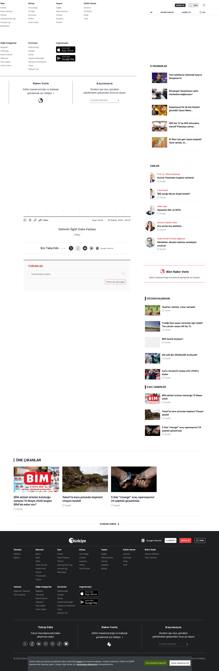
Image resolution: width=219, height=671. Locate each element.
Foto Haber (40, 605)
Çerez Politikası (198, 658)
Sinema (126, 554)
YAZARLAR (39, 12)
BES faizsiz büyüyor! (172, 339)
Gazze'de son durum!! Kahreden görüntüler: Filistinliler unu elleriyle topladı (74, 19)
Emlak (38, 572)
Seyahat (104, 565)
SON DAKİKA (21, 12)
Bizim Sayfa (150, 549)
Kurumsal (61, 586)
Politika (17, 554)
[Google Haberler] (105, 248)
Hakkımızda (62, 591)
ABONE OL (180, 5)
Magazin (39, 591)
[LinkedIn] (85, 248)
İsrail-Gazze (84, 568)
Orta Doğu (84, 554)
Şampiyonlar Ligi (64, 565)
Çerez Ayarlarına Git (180, 663)
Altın (38, 557)
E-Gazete (29, 5)
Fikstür (60, 561)
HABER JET (186, 12)
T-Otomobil (41, 576)
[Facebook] (78, 248)
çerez (79, 661)
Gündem (18, 549)
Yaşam (104, 549)
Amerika (83, 561)
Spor (59, 549)
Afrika (82, 565)
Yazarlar (17, 586)
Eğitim (17, 557)
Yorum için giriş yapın (115, 282)
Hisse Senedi (41, 565)
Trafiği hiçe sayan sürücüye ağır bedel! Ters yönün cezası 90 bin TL (182, 325)
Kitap (125, 561)
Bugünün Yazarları (22, 591)
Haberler (39, 602)
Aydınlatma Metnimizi (86, 664)
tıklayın (196, 277)
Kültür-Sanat (129, 549)
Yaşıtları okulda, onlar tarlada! (178, 307)
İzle (204, 12)
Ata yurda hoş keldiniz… (170, 226)
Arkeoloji (127, 557)
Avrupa (82, 557)
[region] (110, 663)
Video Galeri (41, 609)
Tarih (125, 565)
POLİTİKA (90, 12)
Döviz (38, 561)
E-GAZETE (170, 540)
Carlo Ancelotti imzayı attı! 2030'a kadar (180, 373)
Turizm (39, 579)
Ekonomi (40, 549)
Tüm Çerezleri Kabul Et (155, 663)
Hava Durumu (107, 557)
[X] (71, 248)
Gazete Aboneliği (48, 5)
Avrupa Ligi (62, 568)
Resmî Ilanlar (42, 598)
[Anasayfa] (77, 540)
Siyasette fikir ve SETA (169, 210)
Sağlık (104, 554)
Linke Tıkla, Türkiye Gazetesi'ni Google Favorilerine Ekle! (54, 68)
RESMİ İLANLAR (167, 12)
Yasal (59, 609)
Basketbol (61, 572)
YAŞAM (149, 12)
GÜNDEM (74, 12)
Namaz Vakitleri (152, 554)
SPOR (135, 12)
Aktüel (104, 568)
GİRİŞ (195, 5)
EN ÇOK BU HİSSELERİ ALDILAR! (179, 355)
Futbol (60, 554)
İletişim (60, 594)
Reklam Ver (62, 613)
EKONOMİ (107, 12)
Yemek (104, 561)
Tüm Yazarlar (19, 594)
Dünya (27, 77)
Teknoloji (40, 594)
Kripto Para (41, 568)
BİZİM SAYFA (57, 12)
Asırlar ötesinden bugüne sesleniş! (175, 177)
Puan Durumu (63, 557)
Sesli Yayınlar (151, 557)
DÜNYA (122, 12)
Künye (60, 598)
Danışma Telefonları (66, 605)
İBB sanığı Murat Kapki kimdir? (173, 193)
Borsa (38, 554)
